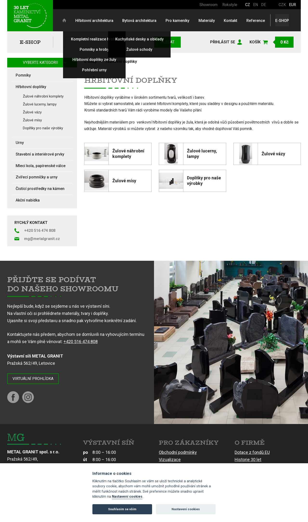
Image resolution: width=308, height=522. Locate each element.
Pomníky (23, 75)
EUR (292, 4)
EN (255, 4)
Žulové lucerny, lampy (40, 104)
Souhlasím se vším (122, 509)
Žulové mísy (32, 120)
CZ (247, 4)
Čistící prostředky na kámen (40, 188)
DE (263, 4)
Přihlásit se (222, 42)
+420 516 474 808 (81, 341)
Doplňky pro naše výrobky (43, 128)
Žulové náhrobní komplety (43, 96)
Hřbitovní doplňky (121, 61)
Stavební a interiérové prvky (40, 154)
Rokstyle (229, 4)
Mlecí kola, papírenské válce (40, 165)
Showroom (208, 4)
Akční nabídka (28, 200)
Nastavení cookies (127, 497)
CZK (282, 4)
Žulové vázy (32, 112)
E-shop (30, 42)
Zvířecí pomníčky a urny (37, 177)
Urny (20, 142)
